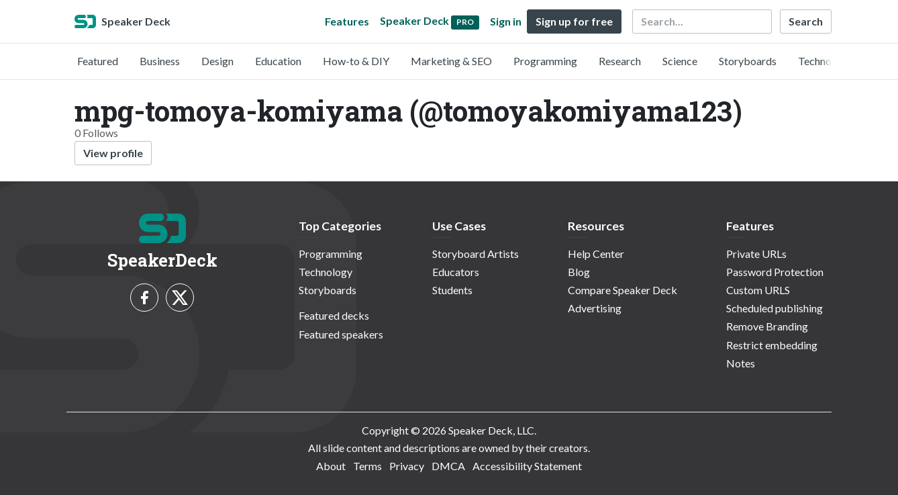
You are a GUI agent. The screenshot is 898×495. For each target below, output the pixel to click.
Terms (367, 465)
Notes (740, 363)
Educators (455, 271)
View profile (113, 152)
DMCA (448, 465)
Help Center (596, 253)
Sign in (505, 21)
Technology (825, 60)
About (331, 465)
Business (160, 60)
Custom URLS (758, 289)
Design (217, 60)
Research (620, 60)
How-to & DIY (356, 60)
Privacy (406, 465)
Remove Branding (767, 326)
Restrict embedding (771, 345)
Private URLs (756, 253)
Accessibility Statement (527, 465)
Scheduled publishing (774, 308)
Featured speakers (341, 334)
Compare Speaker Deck (622, 289)
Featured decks (334, 315)
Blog (579, 271)
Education (278, 60)
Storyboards (748, 60)
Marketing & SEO (451, 60)
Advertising (594, 308)
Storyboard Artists (475, 253)
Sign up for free (574, 21)
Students (452, 289)
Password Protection (775, 271)
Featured (97, 60)
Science (679, 60)
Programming (545, 60)
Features (347, 21)
